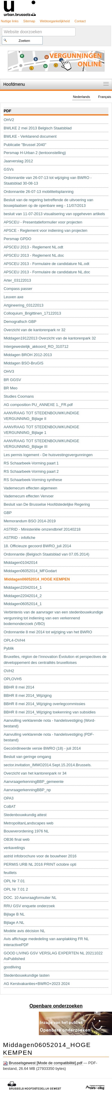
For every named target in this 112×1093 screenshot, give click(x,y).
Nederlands (81, 97)
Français (104, 97)
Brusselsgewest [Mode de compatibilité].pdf (43, 1063)
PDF (7, 111)
